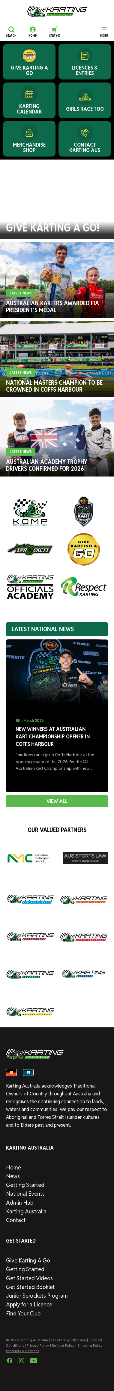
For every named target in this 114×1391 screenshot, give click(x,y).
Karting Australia (26, 1211)
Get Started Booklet (30, 1287)
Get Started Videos (29, 1278)
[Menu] (104, 31)
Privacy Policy (38, 1345)
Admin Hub (19, 1202)
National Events (25, 1193)
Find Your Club (23, 1313)
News (13, 1176)
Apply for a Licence (29, 1304)
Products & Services (22, 1351)
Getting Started (25, 1184)
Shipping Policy (90, 1345)
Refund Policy (63, 1345)
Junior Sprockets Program (37, 1295)
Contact (16, 1220)
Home (13, 1167)
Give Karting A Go (28, 1260)
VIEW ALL (57, 801)
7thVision (78, 1340)
